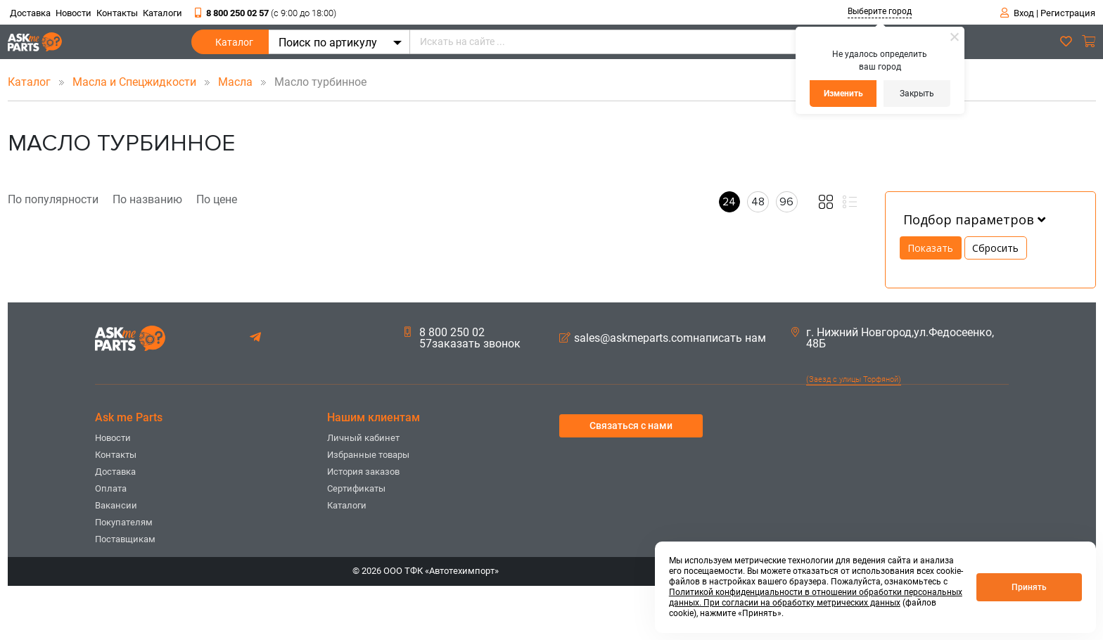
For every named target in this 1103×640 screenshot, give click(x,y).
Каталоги (162, 13)
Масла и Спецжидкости (135, 82)
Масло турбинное (310, 82)
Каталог (234, 45)
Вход (1024, 13)
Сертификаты (356, 488)
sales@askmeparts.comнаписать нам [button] (662, 338)
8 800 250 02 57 (265, 13)
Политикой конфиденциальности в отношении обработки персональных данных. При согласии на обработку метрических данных (815, 597)
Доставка (30, 13)
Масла (236, 82)
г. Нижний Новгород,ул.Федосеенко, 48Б (892, 338)
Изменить (843, 93)
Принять (1029, 587)
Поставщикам (125, 539)
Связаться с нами (630, 425)
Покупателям (124, 522)
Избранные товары (368, 454)
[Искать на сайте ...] (660, 42)
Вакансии (116, 505)
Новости (73, 13)
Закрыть (917, 93)
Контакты (117, 13)
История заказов (363, 471)
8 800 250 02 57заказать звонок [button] (462, 338)
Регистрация (1067, 13)
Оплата (111, 488)
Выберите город (880, 11)
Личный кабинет (363, 438)
